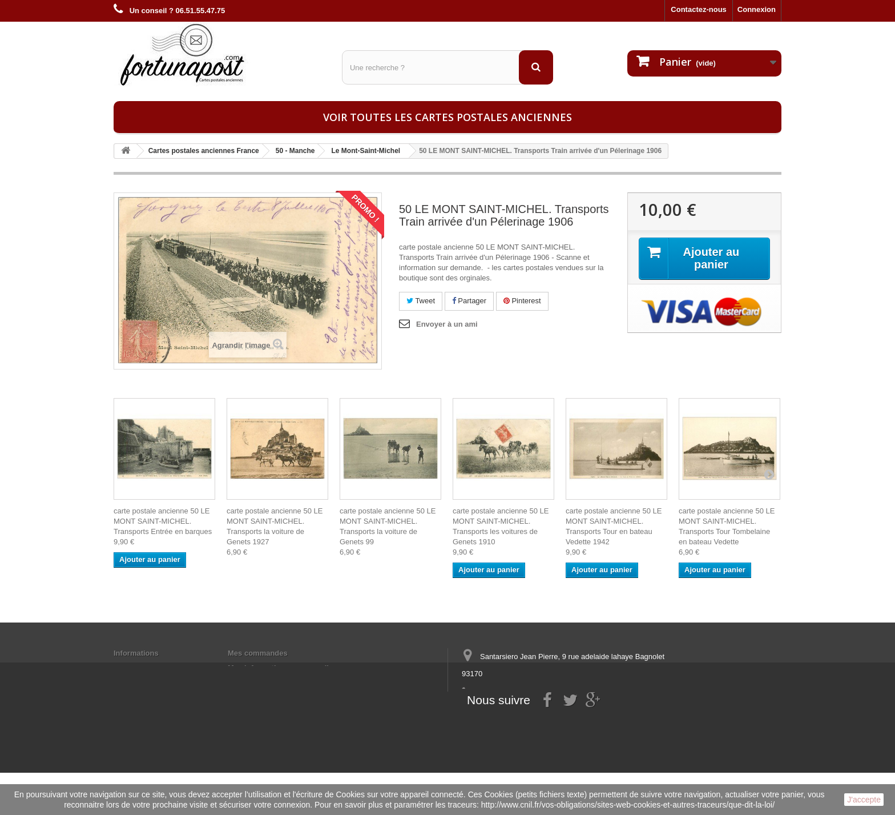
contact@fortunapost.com (549, 716)
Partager (469, 300)
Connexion (756, 9)
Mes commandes (258, 653)
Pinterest (522, 300)
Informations (136, 653)
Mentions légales (144, 668)
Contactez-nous (699, 9)
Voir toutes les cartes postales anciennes (447, 117)
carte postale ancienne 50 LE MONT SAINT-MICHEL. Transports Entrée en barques (163, 521)
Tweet (420, 300)
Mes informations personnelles (282, 668)
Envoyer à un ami (447, 324)
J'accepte (864, 799)
